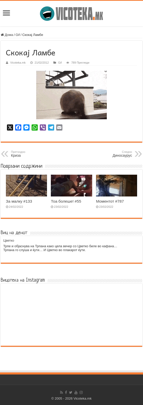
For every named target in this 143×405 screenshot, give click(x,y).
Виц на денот (14, 233)
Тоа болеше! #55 (66, 201)
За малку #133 (19, 201)
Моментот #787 (110, 201)
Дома (7, 35)
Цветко (8, 240)
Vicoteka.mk (18, 62)
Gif (17, 35)
